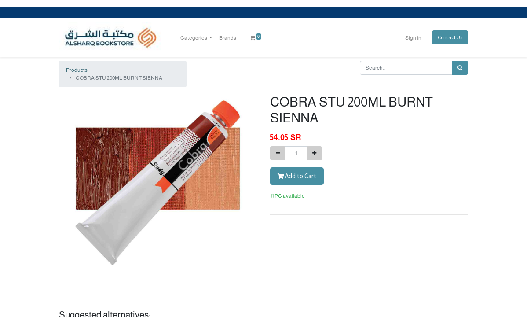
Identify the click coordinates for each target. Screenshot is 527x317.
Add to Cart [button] (297, 176)
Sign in (413, 38)
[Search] (460, 68)
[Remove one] (277, 153)
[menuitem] (228, 37)
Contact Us (450, 37)
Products (77, 70)
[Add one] (314, 153)
